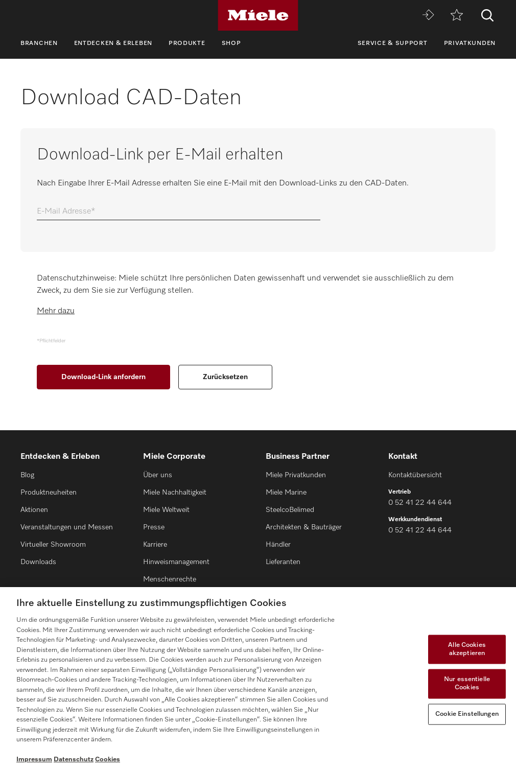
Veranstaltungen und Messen (66, 527)
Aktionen (34, 510)
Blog (27, 475)
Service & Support (393, 43)
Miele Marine (286, 492)
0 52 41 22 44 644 (420, 502)
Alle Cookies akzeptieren (467, 649)
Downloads (38, 562)
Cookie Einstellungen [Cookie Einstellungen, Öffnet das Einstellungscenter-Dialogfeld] (467, 714)
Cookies (107, 759)
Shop (231, 43)
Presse (154, 527)
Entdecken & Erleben (113, 43)
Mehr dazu (56, 311)
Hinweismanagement (176, 562)
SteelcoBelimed (290, 510)
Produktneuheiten (48, 492)
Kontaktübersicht (415, 475)
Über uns (157, 475)
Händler (278, 544)
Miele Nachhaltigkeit (174, 492)
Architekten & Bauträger (304, 527)
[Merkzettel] (457, 15)
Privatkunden (470, 43)
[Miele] (258, 15)
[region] (258, 678)
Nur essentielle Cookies (467, 683)
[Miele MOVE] (428, 15)
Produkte (187, 43)
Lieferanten (283, 562)
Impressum (34, 759)
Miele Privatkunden (296, 475)
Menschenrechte (169, 579)
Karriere (155, 544)
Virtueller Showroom (53, 544)
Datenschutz (73, 759)
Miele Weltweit (166, 510)
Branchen (39, 43)
